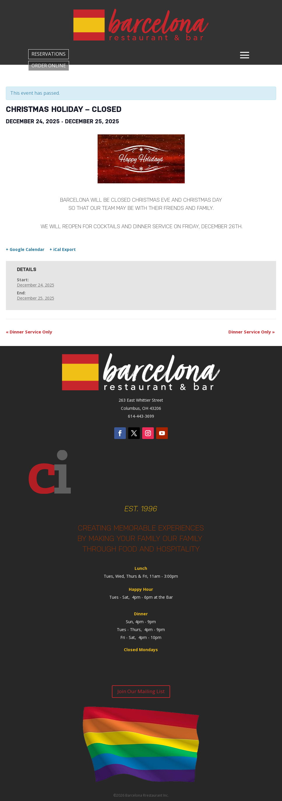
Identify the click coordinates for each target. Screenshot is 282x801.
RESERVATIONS (48, 54)
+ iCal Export (63, 249)
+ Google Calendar (25, 249)
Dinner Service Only (29, 332)
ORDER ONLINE (48, 65)
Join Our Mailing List (141, 691)
